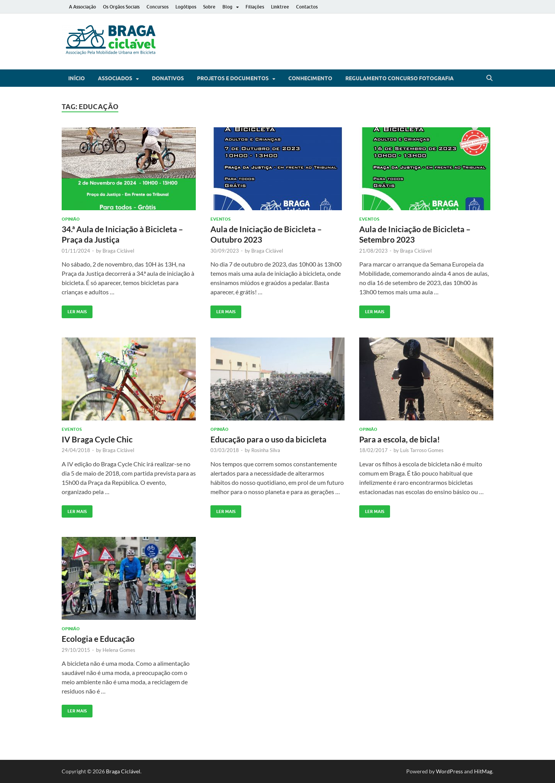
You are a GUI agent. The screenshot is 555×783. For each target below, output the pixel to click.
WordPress (449, 771)
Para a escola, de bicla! (399, 439)
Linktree (280, 7)
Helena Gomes (119, 650)
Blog (227, 7)
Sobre (209, 7)
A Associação (82, 7)
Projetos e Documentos (233, 78)
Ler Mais (74, 309)
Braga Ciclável (118, 251)
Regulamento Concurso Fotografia (399, 78)
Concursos (157, 7)
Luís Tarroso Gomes (422, 450)
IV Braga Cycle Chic (97, 439)
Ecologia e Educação (98, 638)
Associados (115, 78)
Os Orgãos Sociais (121, 7)
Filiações (255, 7)
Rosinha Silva (265, 450)
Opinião (71, 219)
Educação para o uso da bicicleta (268, 439)
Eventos (220, 219)
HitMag (483, 771)
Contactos (307, 7)
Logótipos (185, 7)
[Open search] (489, 78)
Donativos (168, 78)
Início (76, 78)
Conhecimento (310, 78)
